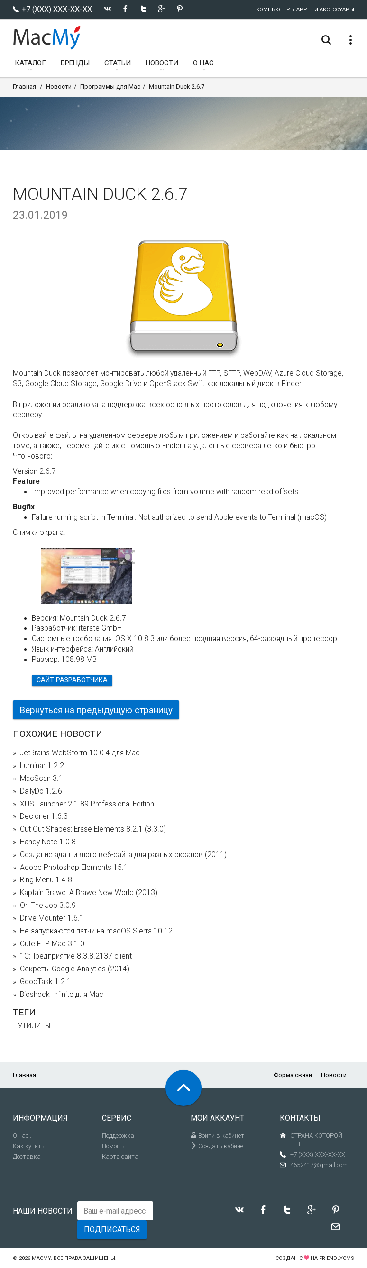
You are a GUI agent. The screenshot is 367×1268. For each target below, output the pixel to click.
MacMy (41, 1258)
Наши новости (43, 1210)
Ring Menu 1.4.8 (46, 880)
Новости (59, 86)
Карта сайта (120, 1156)
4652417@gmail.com (319, 1164)
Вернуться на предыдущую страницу (96, 710)
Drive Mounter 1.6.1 (52, 918)
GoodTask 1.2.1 (45, 982)
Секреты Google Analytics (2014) (74, 969)
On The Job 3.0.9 (48, 905)
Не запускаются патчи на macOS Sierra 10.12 (96, 931)
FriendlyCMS (336, 1258)
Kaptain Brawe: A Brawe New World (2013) (88, 892)
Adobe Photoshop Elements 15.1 (74, 867)
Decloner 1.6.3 (44, 816)
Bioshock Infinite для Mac (61, 994)
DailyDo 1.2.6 (41, 791)
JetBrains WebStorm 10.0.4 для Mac (80, 753)
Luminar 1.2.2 (42, 765)
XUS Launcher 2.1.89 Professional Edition (87, 804)
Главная (24, 86)
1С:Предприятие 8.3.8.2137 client (76, 956)
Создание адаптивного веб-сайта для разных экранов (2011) (123, 855)
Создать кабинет (219, 1146)
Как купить (29, 1146)
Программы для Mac (110, 86)
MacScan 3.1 (41, 778)
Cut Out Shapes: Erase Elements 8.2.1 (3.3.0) (93, 829)
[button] (128, 558)
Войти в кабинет (217, 1135)
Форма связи (293, 1074)
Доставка (27, 1156)
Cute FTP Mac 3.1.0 (52, 944)
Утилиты (34, 1026)
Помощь (113, 1146)
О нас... (23, 1135)
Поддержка (118, 1135)
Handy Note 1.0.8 (48, 842)
